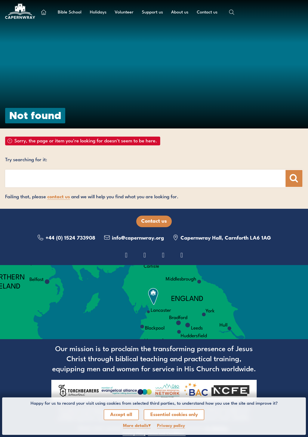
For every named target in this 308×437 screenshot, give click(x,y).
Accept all (121, 414)
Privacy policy (171, 426)
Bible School (69, 12)
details (135, 426)
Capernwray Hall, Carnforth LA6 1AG (221, 238)
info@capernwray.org (133, 238)
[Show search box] (232, 12)
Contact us (207, 12)
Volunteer (124, 12)
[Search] (294, 178)
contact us (58, 197)
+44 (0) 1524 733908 (66, 238)
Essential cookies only (174, 414)
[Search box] (120, 178)
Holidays (98, 12)
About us (179, 12)
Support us (152, 12)
